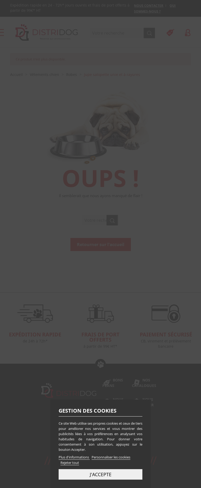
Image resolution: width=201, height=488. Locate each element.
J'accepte (100, 474)
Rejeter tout (69, 462)
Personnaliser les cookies (111, 457)
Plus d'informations (74, 457)
